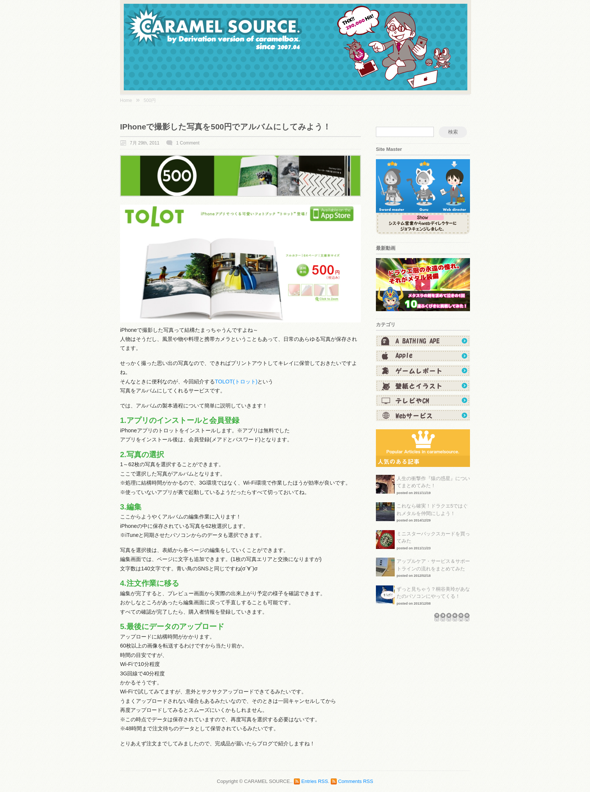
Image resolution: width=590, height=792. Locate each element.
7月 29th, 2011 (145, 143)
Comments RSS (355, 781)
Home (126, 100)
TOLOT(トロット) (236, 382)
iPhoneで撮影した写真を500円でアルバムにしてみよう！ (225, 126)
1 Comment (187, 143)
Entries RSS (314, 781)
